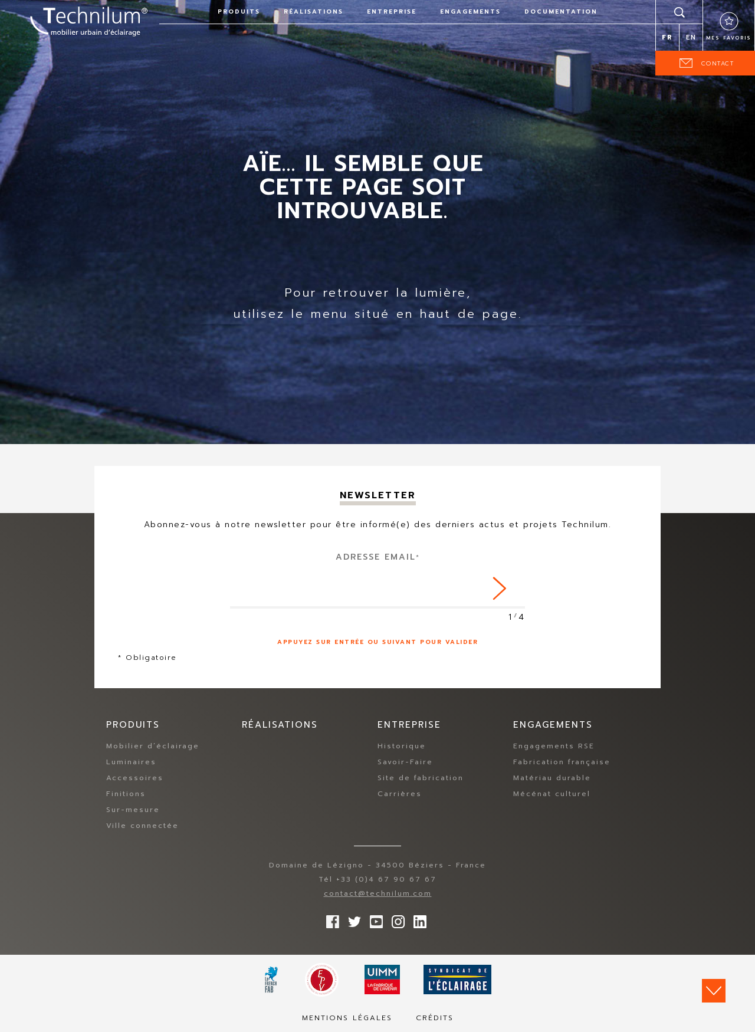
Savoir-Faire (405, 762)
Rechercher (679, 12)
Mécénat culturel (551, 794)
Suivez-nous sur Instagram (395, 919)
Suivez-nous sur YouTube (373, 919)
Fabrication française (561, 762)
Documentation (561, 11)
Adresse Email (378, 557)
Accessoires (134, 778)
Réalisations (313, 11)
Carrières (400, 794)
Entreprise (391, 11)
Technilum (88, 20)
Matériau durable (552, 778)
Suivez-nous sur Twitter (351, 919)
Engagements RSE (554, 746)
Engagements (470, 11)
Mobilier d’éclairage (152, 746)
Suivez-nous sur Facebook (329, 919)
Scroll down (714, 991)
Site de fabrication (421, 778)
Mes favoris (728, 37)
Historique (402, 746)
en (691, 37)
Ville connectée (142, 826)
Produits (239, 11)
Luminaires (131, 762)
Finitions (126, 794)
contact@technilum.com (378, 894)
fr (667, 37)
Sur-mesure (133, 810)
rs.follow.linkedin (417, 919)
